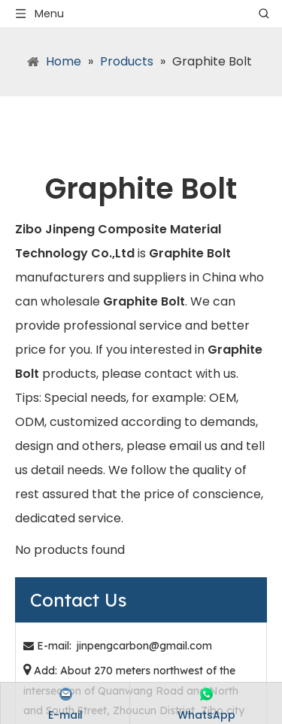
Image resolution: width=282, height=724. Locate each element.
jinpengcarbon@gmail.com (144, 646)
